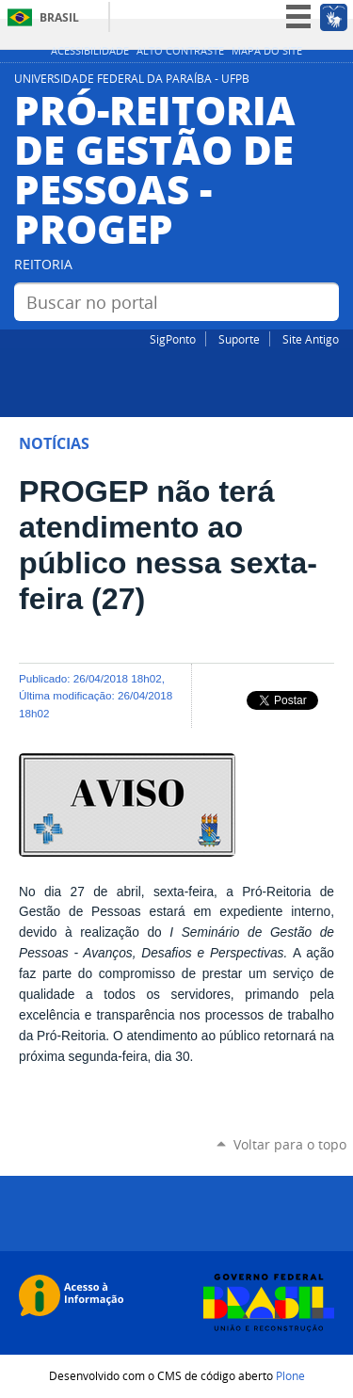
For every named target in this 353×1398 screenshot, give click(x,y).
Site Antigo (310, 338)
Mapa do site (267, 50)
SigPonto (173, 338)
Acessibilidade (90, 50)
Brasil (59, 17)
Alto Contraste (180, 50)
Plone (290, 1375)
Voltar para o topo (289, 1144)
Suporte (239, 338)
